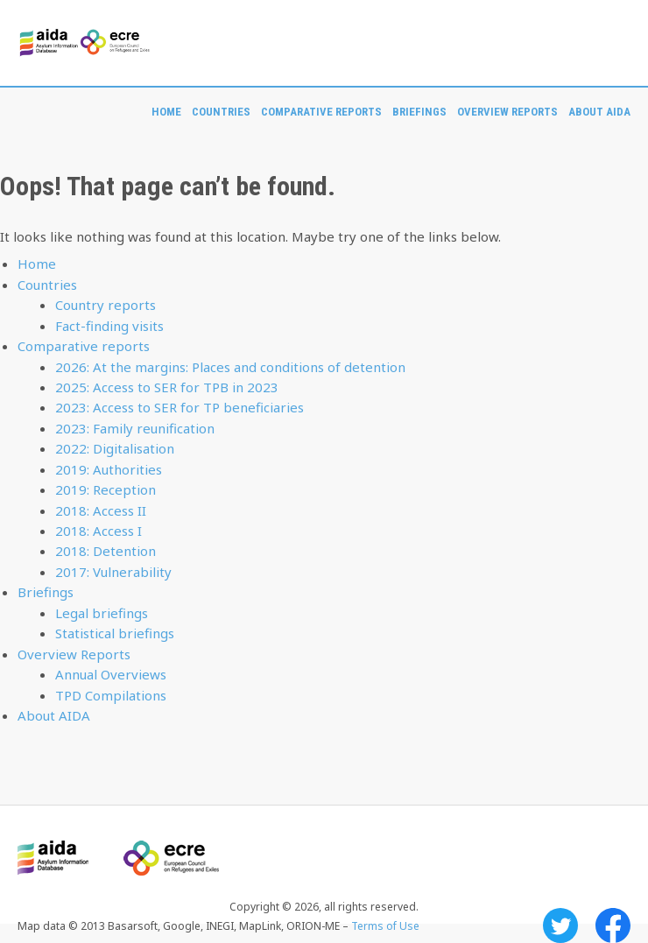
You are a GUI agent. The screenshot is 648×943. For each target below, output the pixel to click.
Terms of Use (385, 925)
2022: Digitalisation (114, 448)
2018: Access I (98, 530)
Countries (221, 111)
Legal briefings (101, 613)
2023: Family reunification (135, 428)
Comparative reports (321, 111)
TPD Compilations (110, 695)
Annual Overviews (110, 674)
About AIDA (599, 111)
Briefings (419, 111)
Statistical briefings (114, 633)
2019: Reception (105, 489)
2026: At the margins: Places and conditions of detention (230, 367)
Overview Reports (507, 111)
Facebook (612, 925)
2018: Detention (105, 550)
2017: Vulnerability (113, 572)
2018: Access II (100, 510)
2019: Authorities (108, 469)
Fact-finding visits (109, 325)
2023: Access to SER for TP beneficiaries (179, 407)
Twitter (560, 925)
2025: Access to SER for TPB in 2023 (166, 387)
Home (166, 111)
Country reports (105, 304)
